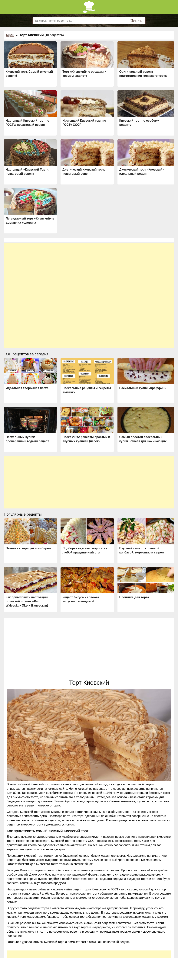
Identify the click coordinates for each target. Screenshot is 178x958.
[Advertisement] (89, 269)
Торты (10, 35)
